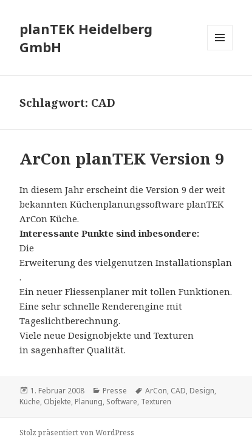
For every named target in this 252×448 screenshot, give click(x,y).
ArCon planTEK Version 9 (121, 158)
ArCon (156, 390)
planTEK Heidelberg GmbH (85, 37)
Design (201, 390)
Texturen (156, 401)
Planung (89, 401)
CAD (178, 390)
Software (121, 401)
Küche (29, 401)
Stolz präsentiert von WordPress (76, 432)
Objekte (57, 401)
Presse (115, 390)
